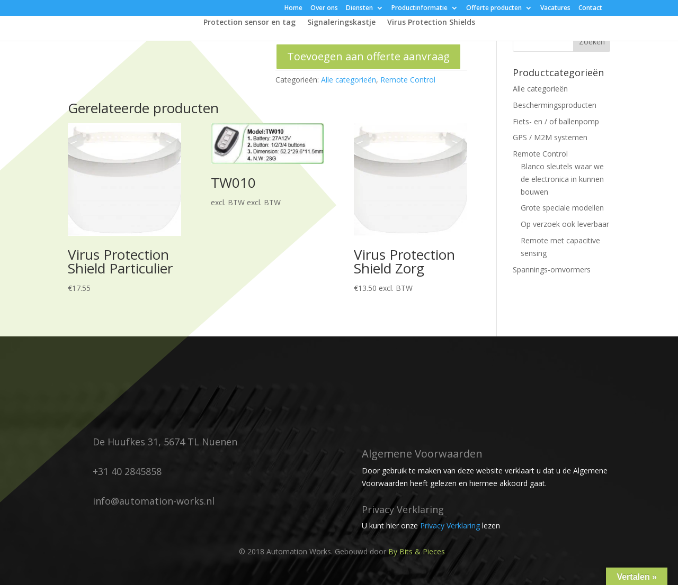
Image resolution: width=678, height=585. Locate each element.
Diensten (359, 8)
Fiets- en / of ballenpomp (556, 121)
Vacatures (555, 8)
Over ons (324, 8)
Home (293, 8)
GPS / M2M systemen (550, 137)
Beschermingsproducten (554, 105)
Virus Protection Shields (431, 23)
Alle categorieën (348, 80)
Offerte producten (494, 8)
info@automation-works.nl (154, 501)
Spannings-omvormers (552, 269)
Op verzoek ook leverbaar (565, 224)
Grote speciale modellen (562, 208)
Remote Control (407, 80)
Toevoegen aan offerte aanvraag (368, 56)
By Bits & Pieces (416, 551)
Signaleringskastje (341, 23)
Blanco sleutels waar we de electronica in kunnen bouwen (562, 179)
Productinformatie (419, 8)
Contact (590, 8)
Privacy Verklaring (450, 525)
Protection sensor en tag (249, 23)
